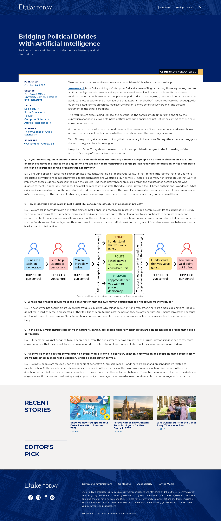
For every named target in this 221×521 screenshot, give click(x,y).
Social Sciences (33, 112)
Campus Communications (97, 484)
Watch (190, 7)
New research (76, 88)
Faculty (28, 115)
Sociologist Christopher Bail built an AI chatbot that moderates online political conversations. (181, 71)
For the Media (166, 484)
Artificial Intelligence (36, 122)
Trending (178, 7)
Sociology (30, 108)
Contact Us (124, 484)
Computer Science (35, 119)
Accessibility (144, 484)
